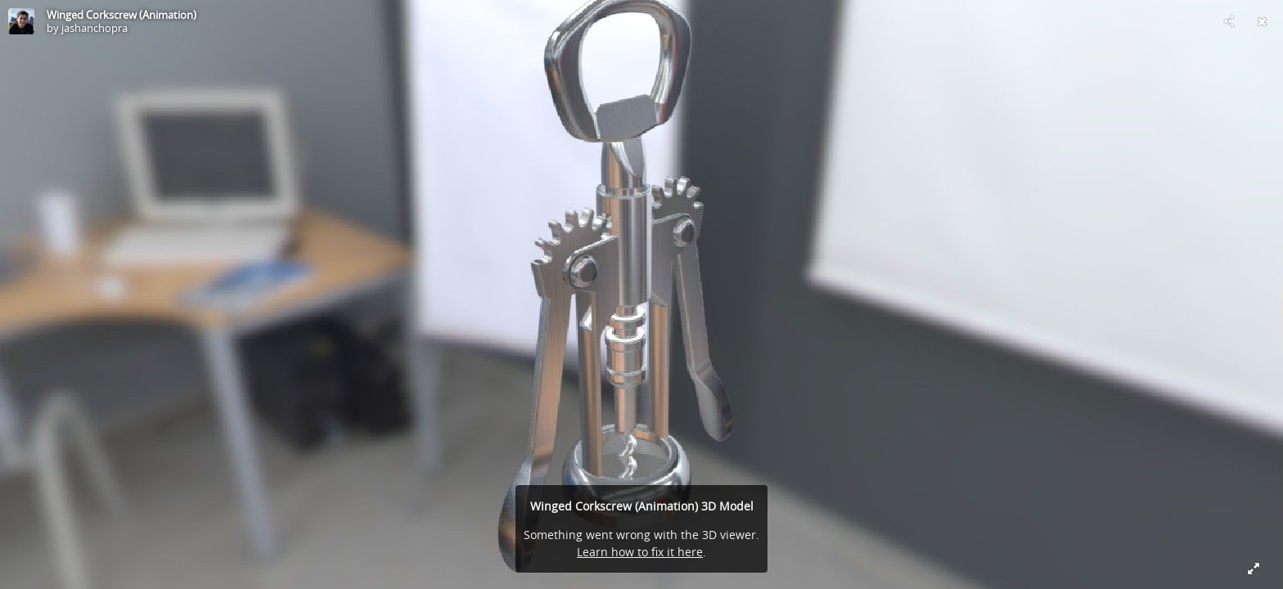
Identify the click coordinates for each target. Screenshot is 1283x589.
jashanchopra (94, 27)
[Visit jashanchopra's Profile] (21, 21)
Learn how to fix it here (640, 552)
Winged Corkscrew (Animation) (121, 14)
